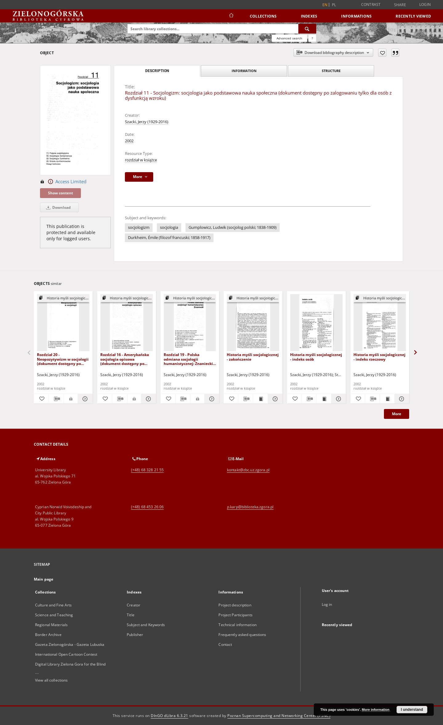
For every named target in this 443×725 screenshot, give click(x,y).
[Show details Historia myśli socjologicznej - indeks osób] (337, 399)
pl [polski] (334, 5)
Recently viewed (413, 16)
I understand (412, 709)
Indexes (309, 16)
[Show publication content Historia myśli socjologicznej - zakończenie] (260, 399)
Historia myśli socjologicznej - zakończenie (253, 357)
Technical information (237, 624)
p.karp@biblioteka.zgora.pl (250, 506)
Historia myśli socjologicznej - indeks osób (316, 357)
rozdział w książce (141, 160)
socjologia (169, 227)
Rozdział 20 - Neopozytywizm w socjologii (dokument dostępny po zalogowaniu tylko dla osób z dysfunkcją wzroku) (63, 359)
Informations (356, 16)
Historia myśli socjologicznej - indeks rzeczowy (379, 357)
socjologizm (139, 227)
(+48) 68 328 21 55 (147, 469)
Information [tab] (244, 70)
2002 (129, 141)
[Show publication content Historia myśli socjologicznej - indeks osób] (324, 399)
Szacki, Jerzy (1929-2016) (146, 121)
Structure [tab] (331, 70)
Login (425, 4)
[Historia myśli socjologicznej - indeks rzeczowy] (380, 322)
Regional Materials (51, 624)
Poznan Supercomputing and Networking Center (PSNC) (278, 715)
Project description (234, 605)
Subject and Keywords (146, 624)
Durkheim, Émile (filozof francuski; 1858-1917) (169, 237)
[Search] (307, 29)
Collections (263, 16)
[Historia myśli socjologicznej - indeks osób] (316, 322)
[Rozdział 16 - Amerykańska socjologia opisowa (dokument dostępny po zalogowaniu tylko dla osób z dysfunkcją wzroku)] (127, 322)
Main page (43, 579)
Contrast (371, 4)
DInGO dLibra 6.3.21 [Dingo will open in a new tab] (169, 715)
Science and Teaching (54, 615)
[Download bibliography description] (56, 399)
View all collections (51, 680)
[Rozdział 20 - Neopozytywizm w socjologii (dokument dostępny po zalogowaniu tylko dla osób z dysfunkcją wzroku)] (63, 322)
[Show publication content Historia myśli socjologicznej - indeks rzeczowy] (387, 399)
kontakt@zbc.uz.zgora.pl (248, 469)
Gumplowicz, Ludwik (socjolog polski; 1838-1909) (233, 227)
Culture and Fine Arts (53, 605)
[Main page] (231, 16)
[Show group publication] (63, 298)
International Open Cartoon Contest (66, 654)
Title (130, 615)
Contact (225, 644)
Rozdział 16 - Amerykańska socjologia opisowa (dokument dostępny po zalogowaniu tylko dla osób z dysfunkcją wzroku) (126, 359)
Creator (133, 605)
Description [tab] (157, 71)
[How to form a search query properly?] (312, 38)
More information (375, 709)
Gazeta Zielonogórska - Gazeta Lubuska (69, 644)
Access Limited (63, 181)
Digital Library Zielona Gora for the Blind (70, 664)
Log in (327, 604)
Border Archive (48, 634)
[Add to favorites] (382, 53)
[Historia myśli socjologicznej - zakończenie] (253, 322)
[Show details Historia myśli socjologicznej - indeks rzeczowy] (401, 399)
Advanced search (289, 38)
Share (400, 4)
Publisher (135, 634)
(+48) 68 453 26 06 (147, 506)
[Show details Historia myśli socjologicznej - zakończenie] (274, 399)
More (396, 413)
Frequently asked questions (242, 634)
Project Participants (235, 615)
